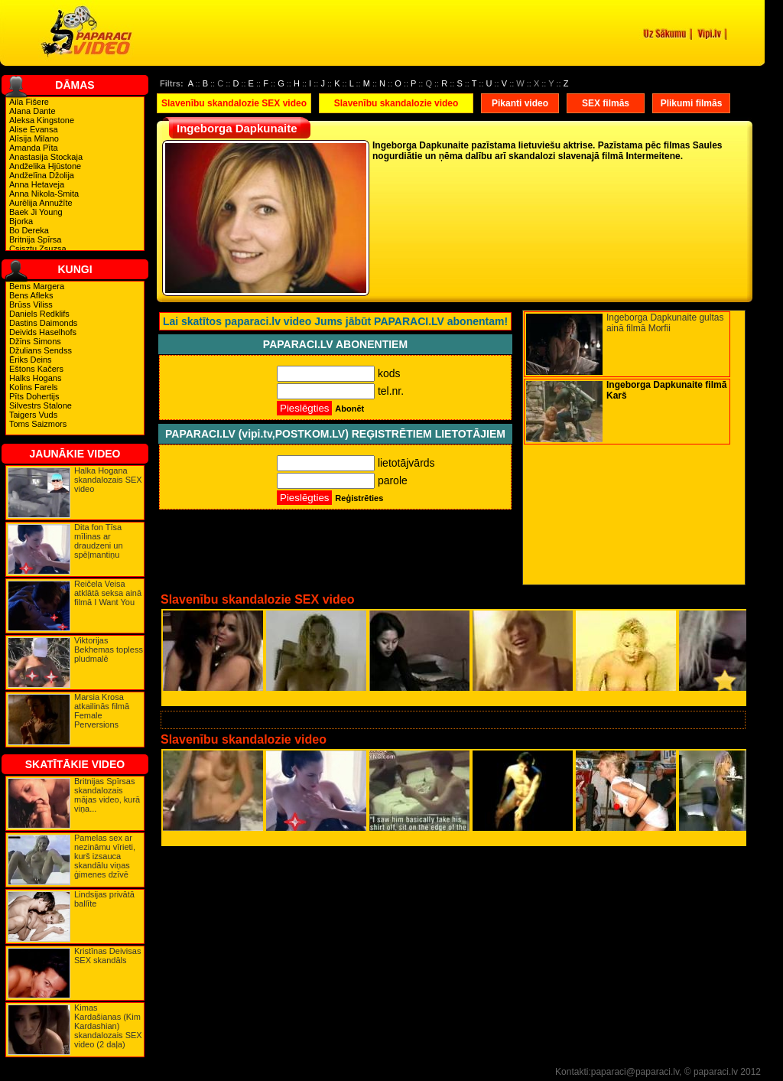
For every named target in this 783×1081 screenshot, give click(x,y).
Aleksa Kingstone (41, 120)
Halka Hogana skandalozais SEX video (108, 479)
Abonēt (349, 408)
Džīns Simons (35, 341)
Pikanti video (520, 103)
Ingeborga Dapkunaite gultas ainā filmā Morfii (664, 323)
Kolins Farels (33, 387)
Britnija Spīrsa (35, 239)
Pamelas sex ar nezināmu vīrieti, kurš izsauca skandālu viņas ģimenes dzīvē (104, 856)
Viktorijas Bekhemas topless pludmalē (108, 649)
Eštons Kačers (36, 368)
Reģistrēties (359, 498)
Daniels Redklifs (39, 313)
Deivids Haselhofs (42, 332)
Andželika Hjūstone (45, 166)
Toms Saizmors (38, 423)
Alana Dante (32, 111)
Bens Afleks (31, 295)
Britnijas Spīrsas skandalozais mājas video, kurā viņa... (107, 795)
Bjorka (21, 221)
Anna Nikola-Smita (44, 193)
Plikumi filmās (692, 103)
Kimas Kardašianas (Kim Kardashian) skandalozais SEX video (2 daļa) (108, 1026)
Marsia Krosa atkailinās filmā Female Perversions (101, 710)
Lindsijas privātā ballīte (104, 899)
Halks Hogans (35, 378)
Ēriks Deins (30, 359)
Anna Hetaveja (36, 184)
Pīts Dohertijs (34, 396)
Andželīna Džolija (41, 175)
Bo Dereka (29, 230)
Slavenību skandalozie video (396, 103)
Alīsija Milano (34, 138)
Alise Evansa (33, 129)
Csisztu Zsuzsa (38, 248)
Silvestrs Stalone (40, 405)
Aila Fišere (29, 101)
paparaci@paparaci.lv (635, 1071)
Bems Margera (36, 286)
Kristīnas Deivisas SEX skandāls (107, 955)
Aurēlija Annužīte (41, 202)
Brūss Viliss (31, 304)
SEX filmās (605, 103)
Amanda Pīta (33, 147)
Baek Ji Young (36, 212)
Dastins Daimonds (43, 322)
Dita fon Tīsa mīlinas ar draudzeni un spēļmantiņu (98, 541)
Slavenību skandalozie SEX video (234, 103)
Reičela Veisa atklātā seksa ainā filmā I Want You (107, 593)
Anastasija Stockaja (46, 156)
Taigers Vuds (33, 414)
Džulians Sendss (40, 350)
